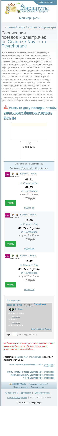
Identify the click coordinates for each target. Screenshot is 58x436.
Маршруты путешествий (38, 384)
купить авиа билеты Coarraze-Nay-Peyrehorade (32, 375)
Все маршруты (13, 300)
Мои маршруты (29, 18)
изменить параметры (42, 27)
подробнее (29, 208)
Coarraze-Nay (21, 357)
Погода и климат (37, 387)
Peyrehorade (35, 357)
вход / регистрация (46, 2)
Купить (10, 203)
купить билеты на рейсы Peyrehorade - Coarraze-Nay (38, 365)
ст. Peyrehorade (29, 191)
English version (42, 393)
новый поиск (17, 27)
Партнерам (25, 393)
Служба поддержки (17, 397)
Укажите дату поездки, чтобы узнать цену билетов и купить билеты (30, 112)
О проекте (10, 393)
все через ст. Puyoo (41, 329)
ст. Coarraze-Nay (29, 183)
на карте (28, 305)
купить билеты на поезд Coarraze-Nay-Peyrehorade (30, 372)
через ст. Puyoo (27, 173)
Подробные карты (21, 387)
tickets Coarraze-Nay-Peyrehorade (38, 378)
